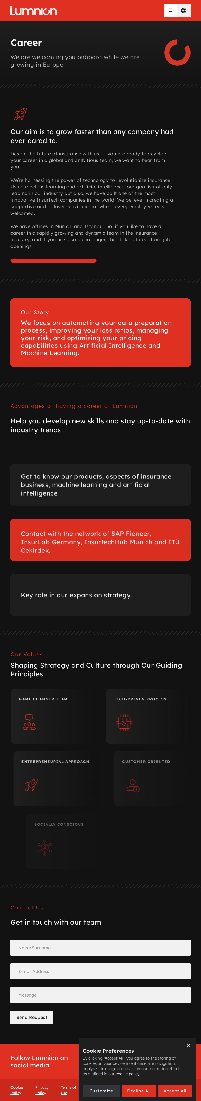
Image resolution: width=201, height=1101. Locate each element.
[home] (33, 10)
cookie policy (127, 1073)
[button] (170, 10)
